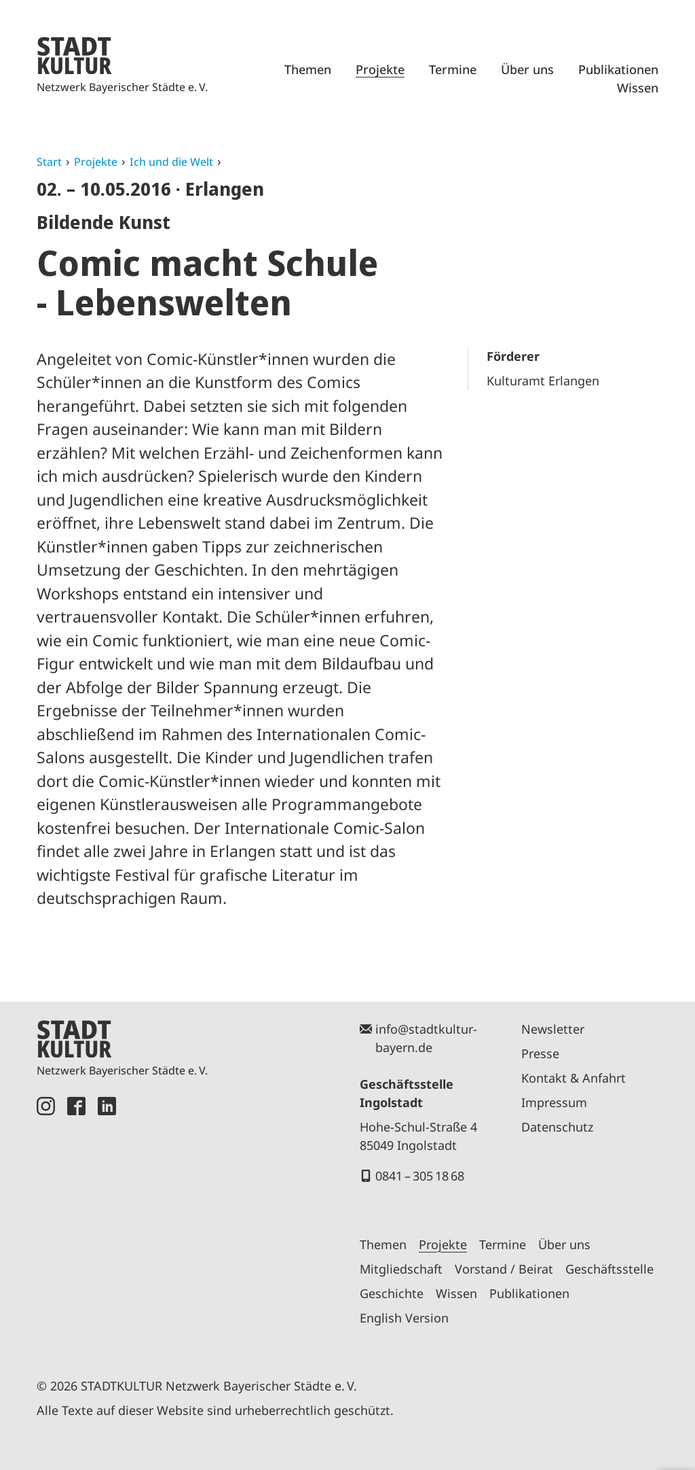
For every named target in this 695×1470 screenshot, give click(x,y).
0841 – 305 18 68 (419, 1176)
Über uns (527, 69)
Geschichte (392, 1293)
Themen (307, 69)
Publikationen (618, 69)
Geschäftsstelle (609, 1269)
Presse (540, 1053)
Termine (452, 69)
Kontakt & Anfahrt (573, 1078)
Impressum (554, 1102)
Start (49, 161)
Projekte (380, 69)
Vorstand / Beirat (504, 1269)
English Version (404, 1318)
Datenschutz (557, 1127)
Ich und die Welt (171, 161)
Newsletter (552, 1029)
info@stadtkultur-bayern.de (426, 1038)
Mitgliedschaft (401, 1269)
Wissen (637, 88)
